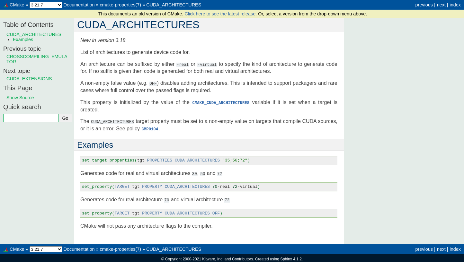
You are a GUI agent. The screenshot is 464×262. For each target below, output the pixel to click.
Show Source (20, 97)
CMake (17, 4)
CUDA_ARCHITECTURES (173, 4)
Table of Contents (28, 24)
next (441, 4)
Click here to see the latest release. (221, 13)
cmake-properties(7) (120, 4)
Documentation (79, 4)
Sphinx (286, 257)
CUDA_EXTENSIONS (29, 78)
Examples (23, 39)
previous (424, 4)
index (455, 4)
